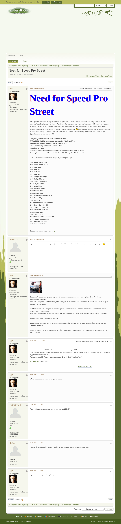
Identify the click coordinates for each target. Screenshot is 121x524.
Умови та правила (102, 521)
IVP (11, 88)
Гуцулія (75, 516)
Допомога (93, 521)
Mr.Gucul (13, 239)
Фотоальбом (64, 516)
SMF (29, 521)
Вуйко (12, 443)
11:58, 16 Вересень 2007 (37, 275)
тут (54, 231)
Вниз (10, 82)
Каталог (84, 516)
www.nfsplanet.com (85, 366)
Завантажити (35, 362)
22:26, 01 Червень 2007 (37, 239)
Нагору (10, 500)
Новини (29, 516)
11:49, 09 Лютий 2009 (36, 443)
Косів (20, 516)
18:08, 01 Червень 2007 (37, 88)
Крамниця (95, 516)
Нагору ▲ (112, 521)
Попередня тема (92, 76)
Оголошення (51, 516)
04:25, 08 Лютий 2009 (36, 405)
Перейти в (77, 509)
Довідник (39, 516)
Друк (110, 82)
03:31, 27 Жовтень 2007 (37, 375)
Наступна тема (106, 76)
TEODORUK (15, 405)
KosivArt (17, 521)
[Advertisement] (60, 35)
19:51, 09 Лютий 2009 (36, 471)
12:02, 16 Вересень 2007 (37, 341)
